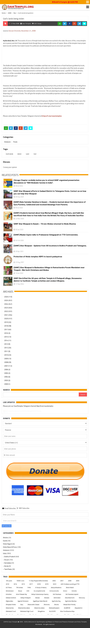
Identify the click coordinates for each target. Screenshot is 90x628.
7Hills (29, 587)
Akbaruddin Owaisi (33, 604)
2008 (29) (7, 362)
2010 (7, 584)
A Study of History (40, 587)
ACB (28, 591)
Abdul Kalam (70, 587)
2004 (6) (7, 376)
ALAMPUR (67, 608)
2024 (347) (8, 304)
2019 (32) (7, 322)
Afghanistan (9, 601)
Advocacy (82, 598)
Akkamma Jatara (39, 608)
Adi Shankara (57, 594)
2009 (77, 581)
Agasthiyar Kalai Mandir (40, 601)
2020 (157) (8, 318)
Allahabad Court (11, 611)
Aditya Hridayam (26, 598)
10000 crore (20, 581)
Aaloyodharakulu (56, 587)
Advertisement (69, 598)
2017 (31, 584)
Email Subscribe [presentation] (9, 508)
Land (27, 154)
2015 (23, 584)
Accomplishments (39, 591)
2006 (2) (7, 369)
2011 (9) (7, 351)
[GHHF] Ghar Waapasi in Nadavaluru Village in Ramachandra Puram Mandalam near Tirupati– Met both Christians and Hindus (49, 268)
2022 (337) (8, 311)
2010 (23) (7, 355)
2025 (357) (8, 300)
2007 (62, 581)
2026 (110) (8, 296)
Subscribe (6, 526)
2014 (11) (7, 340)
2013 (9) (7, 344)
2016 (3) (7, 333)
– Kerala (6, 566)
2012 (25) (7, 347)
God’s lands (9, 154)
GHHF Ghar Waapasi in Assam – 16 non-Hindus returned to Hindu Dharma (45, 223)
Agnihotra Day (56, 601)
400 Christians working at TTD (70, 584)
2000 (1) (7, 384)
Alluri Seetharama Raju (67, 611)
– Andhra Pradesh (9, 556)
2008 (9, 13)
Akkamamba (10, 608)
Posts (15, 142)
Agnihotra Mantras (70, 601)
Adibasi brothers (11, 598)
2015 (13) (7, 336)
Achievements (54, 591)
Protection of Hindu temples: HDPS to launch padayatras (38, 256)
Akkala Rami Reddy (69, 604)
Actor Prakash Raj (21, 594)
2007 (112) (8, 366)
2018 (39, 584)
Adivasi (37, 598)
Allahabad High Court (26, 611)
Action (65, 591)
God (35, 154)
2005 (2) (7, 373)
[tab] (9, 508)
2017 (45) (7, 329)
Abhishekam (10, 591)
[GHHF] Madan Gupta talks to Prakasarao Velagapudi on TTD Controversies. (46, 234)
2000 (54, 581)
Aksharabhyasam (54, 608)
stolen (19, 154)
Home (4, 13)
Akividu (56, 604)
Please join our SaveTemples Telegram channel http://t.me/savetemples (28, 406)
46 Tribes (9, 587)
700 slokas (19, 587)
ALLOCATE (52, 611)
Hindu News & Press (10, 547)
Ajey (21, 604)
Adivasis (46, 598)
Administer (57, 598)
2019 (46, 584)
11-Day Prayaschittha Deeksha (38, 581)
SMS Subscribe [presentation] (22, 508)
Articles (5, 537)
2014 (15, 584)
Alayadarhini (78, 608)
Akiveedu (47, 604)
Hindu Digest (7, 544)
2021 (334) (8, 315)
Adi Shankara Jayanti (72, 594)
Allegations (41, 611)
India (5, 553)
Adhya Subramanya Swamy (39, 594)
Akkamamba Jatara (24, 608)
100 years (9, 581)
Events (5, 541)
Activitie (74, 591)
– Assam (6, 560)
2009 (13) (7, 358)
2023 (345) (8, 307)
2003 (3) (7, 380)
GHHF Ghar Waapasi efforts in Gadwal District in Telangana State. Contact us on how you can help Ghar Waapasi (50, 192)
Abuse (20, 591)
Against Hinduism (23, 601)
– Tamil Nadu (7, 569)
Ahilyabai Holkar (11, 604)
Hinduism (7, 142)
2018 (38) (7, 326)
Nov (15, 13)
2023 (54, 584)
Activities (8, 594)
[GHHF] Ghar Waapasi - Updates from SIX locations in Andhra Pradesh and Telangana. (50, 245)
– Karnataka (7, 563)
